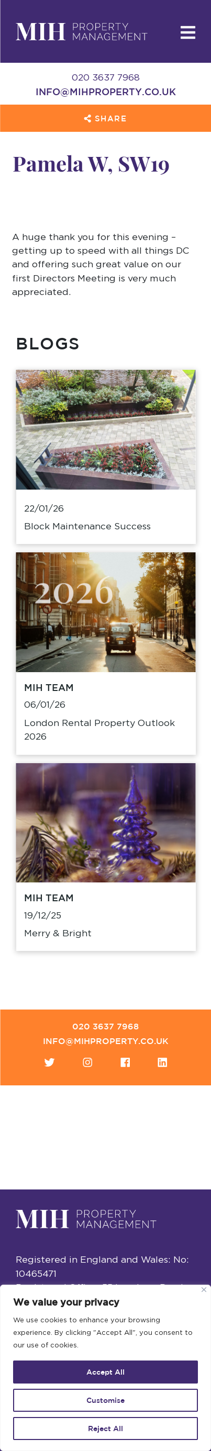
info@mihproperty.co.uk (106, 91)
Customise (105, 1400)
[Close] (204, 1289)
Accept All (105, 1372)
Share (105, 118)
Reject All (105, 1428)
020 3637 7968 (105, 1026)
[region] (105, 1368)
